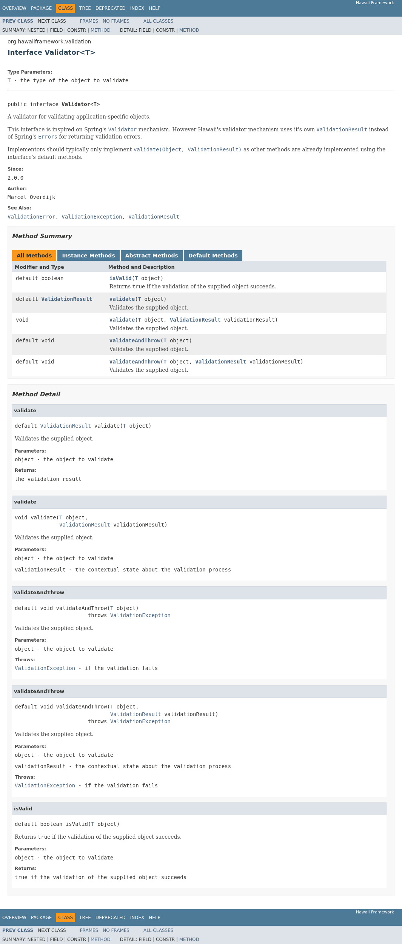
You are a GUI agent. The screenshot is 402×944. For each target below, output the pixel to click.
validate (122, 299)
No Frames (116, 21)
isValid (120, 278)
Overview (14, 8)
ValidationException (140, 615)
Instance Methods (88, 256)
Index (137, 8)
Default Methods (213, 256)
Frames (89, 21)
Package (41, 8)
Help (154, 8)
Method (101, 30)
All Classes (158, 21)
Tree (85, 8)
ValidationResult (66, 299)
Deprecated (110, 8)
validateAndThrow (134, 340)
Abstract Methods (151, 256)
